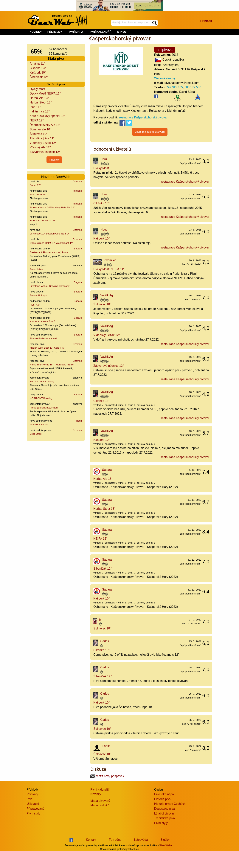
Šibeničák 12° (39, 77)
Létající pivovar (164, 813)
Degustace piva (164, 808)
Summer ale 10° (40, 129)
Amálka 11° (37, 63)
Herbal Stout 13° (41, 102)
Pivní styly (33, 813)
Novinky (95, 794)
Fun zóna (115, 839)
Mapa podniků (99, 805)
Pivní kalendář (99, 789)
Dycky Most (37, 89)
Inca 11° (35, 107)
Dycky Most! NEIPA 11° (45, 93)
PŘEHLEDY (54, 31)
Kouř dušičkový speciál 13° (47, 116)
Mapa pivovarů (100, 800)
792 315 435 (174, 87)
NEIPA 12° (37, 120)
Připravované (35, 808)
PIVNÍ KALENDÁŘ (100, 31)
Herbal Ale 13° (39, 98)
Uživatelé (33, 803)
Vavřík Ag (106, 295)
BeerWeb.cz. (167, 845)
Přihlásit (206, 20)
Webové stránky (165, 78)
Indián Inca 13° (40, 111)
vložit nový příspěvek (107, 776)
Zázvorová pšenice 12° (45, 151)
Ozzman (77, 181)
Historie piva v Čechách (170, 803)
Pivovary (32, 794)
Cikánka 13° (38, 68)
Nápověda (141, 839)
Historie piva (162, 799)
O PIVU (121, 31)
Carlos (104, 641)
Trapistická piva (164, 818)
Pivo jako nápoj (164, 794)
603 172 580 (192, 87)
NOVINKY (36, 31)
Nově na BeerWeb (55, 177)
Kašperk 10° (38, 72)
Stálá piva (55, 58)
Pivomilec (110, 260)
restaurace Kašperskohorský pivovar (143, 117)
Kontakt (91, 839)
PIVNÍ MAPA (75, 31)
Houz (79, 420)
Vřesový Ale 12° (40, 147)
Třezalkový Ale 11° (42, 138)
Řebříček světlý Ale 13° (45, 124)
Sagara (78, 248)
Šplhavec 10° (38, 133)
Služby (165, 839)
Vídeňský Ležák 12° (43, 142)
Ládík (106, 746)
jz (100, 619)
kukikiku (77, 190)
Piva (29, 799)
